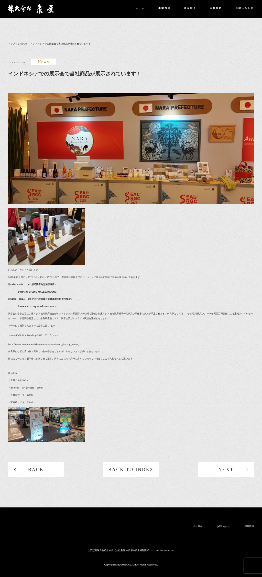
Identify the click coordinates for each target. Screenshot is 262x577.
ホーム (140, 8)
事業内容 (164, 8)
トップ (11, 43)
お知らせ (22, 43)
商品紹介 (190, 8)
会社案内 (216, 8)
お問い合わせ (244, 8)
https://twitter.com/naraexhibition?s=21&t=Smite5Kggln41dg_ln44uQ (43, 344)
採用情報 (249, 526)
